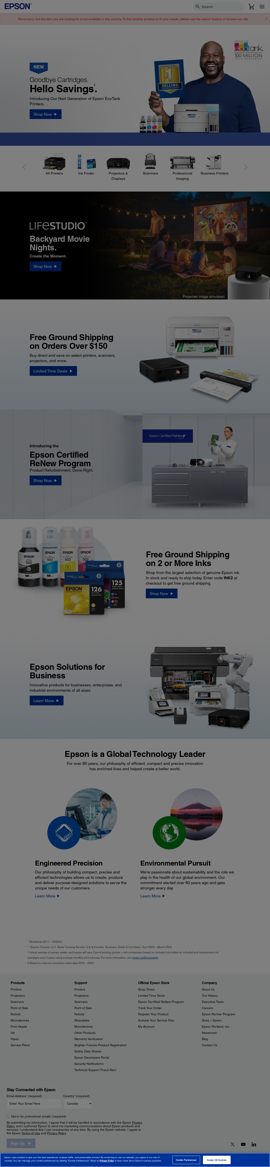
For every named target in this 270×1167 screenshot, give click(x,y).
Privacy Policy (107, 1160)
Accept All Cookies (216, 1160)
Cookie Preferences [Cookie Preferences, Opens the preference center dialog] (186, 1160)
